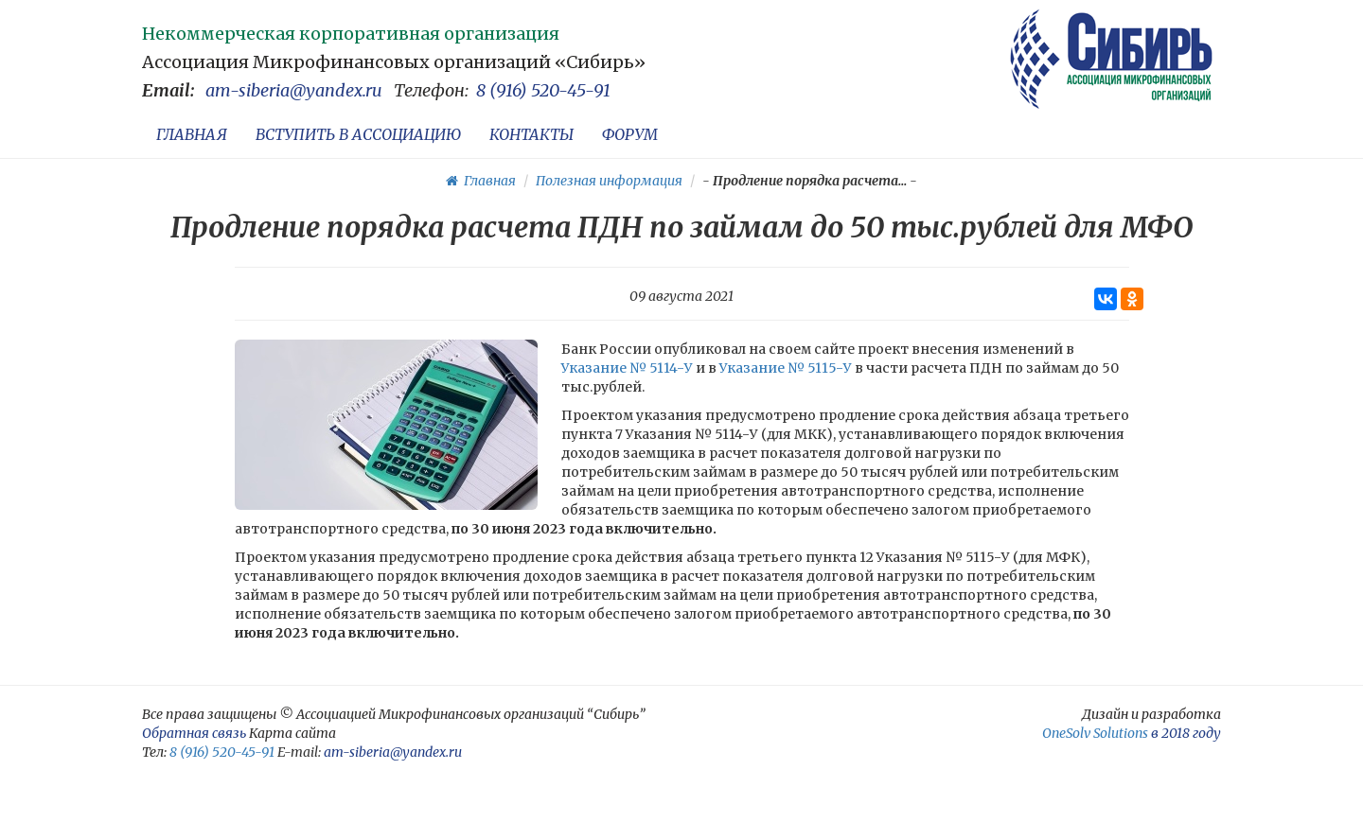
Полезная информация (609, 180)
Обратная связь (194, 733)
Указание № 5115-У (785, 367)
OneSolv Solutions (1095, 733)
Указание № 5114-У (627, 367)
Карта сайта (292, 733)
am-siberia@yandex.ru (293, 90)
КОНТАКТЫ (531, 134)
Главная (481, 180)
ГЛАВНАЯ (191, 134)
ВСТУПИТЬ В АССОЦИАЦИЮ (358, 134)
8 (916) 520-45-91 (543, 90)
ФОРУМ (630, 134)
